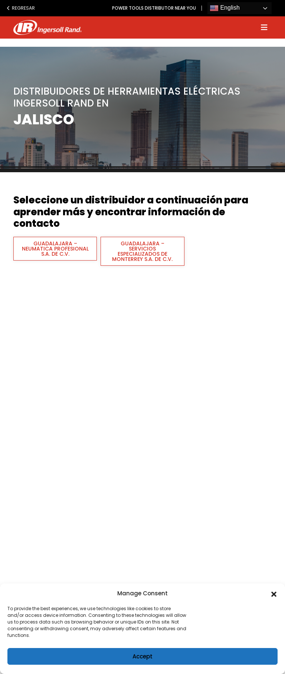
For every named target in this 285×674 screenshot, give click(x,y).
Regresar (20, 8)
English (225, 8)
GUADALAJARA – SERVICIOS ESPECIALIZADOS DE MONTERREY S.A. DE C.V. (142, 251)
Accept (142, 656)
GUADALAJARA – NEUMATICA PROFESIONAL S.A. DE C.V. (55, 249)
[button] (274, 593)
